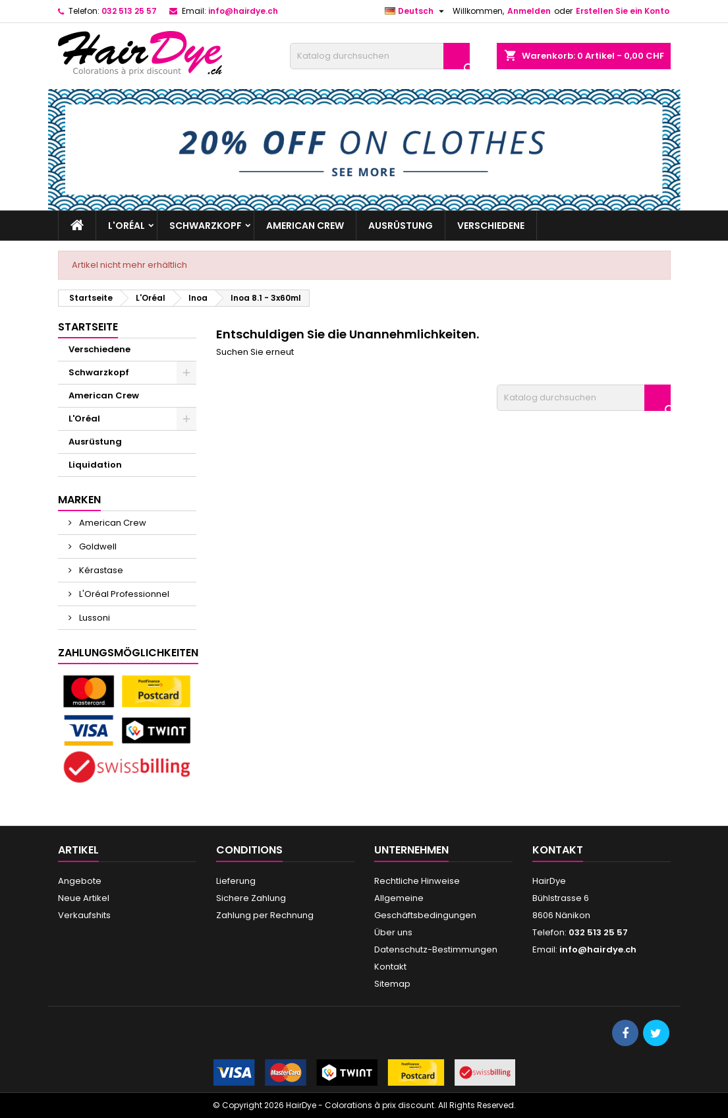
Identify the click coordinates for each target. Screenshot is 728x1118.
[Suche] (380, 56)
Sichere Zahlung (251, 898)
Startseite (88, 326)
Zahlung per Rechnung (265, 915)
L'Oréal (126, 225)
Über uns (393, 932)
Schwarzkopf (205, 225)
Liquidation (95, 464)
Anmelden (529, 10)
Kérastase (100, 570)
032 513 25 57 (129, 10)
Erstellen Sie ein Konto (622, 10)
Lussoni (93, 617)
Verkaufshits (84, 915)
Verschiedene (490, 225)
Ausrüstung (400, 225)
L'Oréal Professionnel (123, 594)
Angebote (79, 881)
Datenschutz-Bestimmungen (435, 949)
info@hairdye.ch (243, 10)
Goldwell (97, 546)
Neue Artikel (83, 898)
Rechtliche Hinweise (417, 881)
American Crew (305, 225)
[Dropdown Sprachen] (416, 11)
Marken (79, 499)
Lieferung (236, 881)
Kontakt (390, 966)
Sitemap (392, 984)
